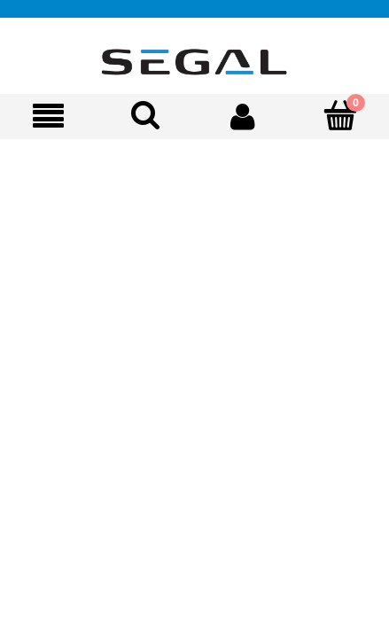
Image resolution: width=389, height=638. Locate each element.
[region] (194, 227)
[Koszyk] (340, 115)
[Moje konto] (243, 116)
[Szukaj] (146, 115)
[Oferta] (48, 116)
